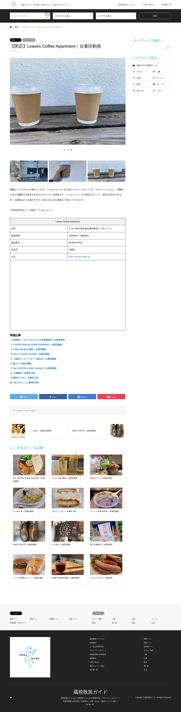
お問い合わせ (148, 5)
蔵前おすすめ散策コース (147, 65)
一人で (25, 410)
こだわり (32, 410)
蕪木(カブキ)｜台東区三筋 (25, 378)
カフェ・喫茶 (29, 40)
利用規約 (93, 643)
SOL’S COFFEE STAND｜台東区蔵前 (31, 354)
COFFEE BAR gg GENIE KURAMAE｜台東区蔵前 (37, 344)
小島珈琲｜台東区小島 (24, 373)
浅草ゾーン (73, 619)
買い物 (114, 623)
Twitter (11, 697)
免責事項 (93, 658)
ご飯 (158, 72)
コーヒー (19, 410)
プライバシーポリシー (98, 650)
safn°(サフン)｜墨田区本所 (26, 382)
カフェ (139, 72)
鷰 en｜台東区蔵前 (22, 363)
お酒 (138, 78)
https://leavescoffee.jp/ (79, 257)
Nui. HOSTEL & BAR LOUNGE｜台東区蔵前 (35, 368)
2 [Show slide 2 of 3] (67, 150)
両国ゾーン (34, 619)
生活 (153, 623)
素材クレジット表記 (97, 666)
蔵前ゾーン (16, 40)
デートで (160, 84)
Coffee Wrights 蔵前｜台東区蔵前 (29, 349)
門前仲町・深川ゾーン (18, 623)
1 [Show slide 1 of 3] (64, 150)
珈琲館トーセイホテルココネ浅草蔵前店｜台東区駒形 (39, 340)
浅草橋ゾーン (54, 619)
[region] (68, 106)
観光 (138, 84)
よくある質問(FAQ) (97, 647)
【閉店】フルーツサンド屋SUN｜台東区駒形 (34, 359)
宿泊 (133, 623)
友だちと (140, 91)
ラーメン (160, 78)
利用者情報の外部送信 (98, 654)
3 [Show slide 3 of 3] (71, 150)
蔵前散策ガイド (90, 692)
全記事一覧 (166, 5)
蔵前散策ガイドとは (127, 5)
